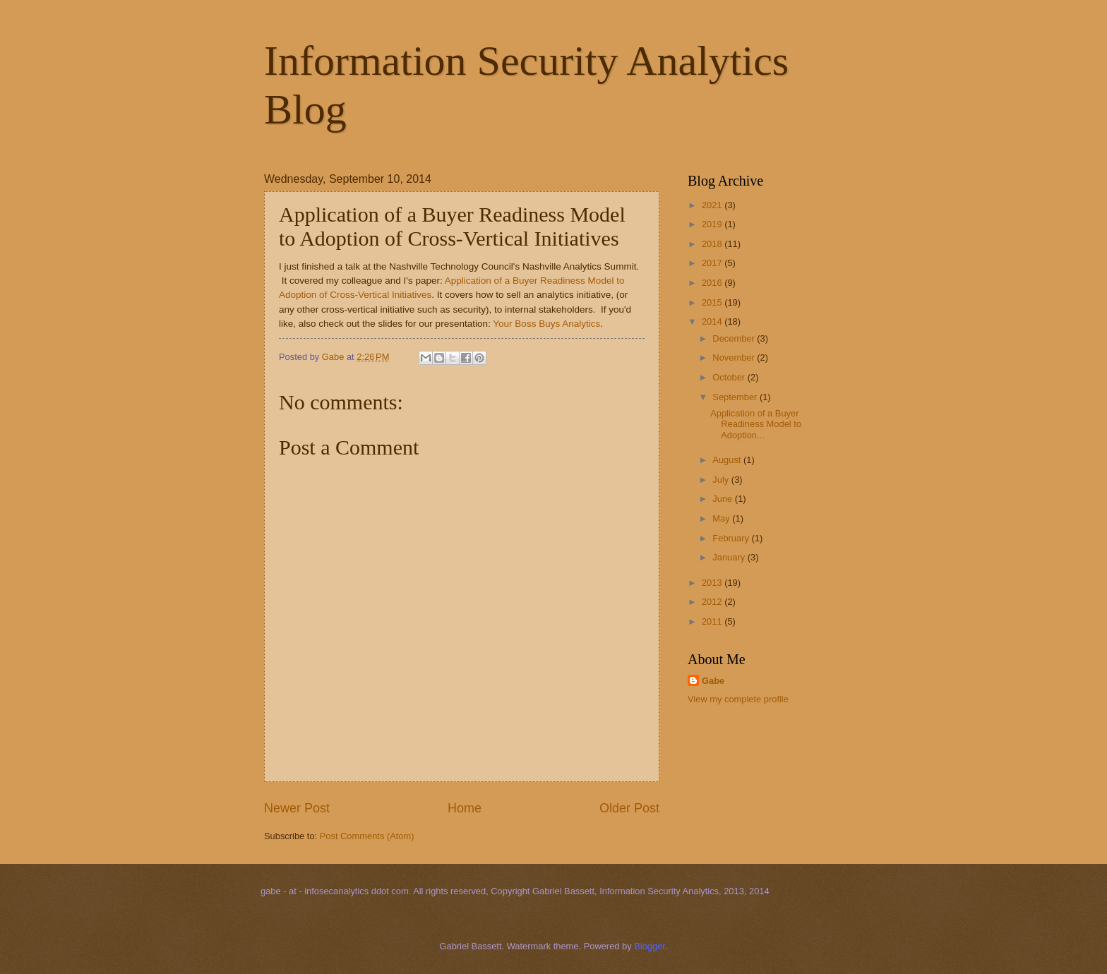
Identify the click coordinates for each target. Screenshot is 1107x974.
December (734, 338)
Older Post (629, 808)
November (734, 357)
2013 (713, 582)
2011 (713, 621)
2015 (713, 302)
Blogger (649, 946)
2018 (713, 244)
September (736, 397)
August (727, 460)
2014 (713, 321)
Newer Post (297, 808)
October (729, 377)
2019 (713, 224)
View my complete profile (738, 699)
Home (464, 808)
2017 (713, 263)
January (729, 557)
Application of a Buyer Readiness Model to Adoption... (755, 424)
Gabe (713, 680)
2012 (713, 601)
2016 (713, 282)
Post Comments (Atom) (367, 836)
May (722, 518)
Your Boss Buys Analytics (546, 323)
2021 (713, 205)
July (721, 479)
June (723, 498)
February (731, 538)
